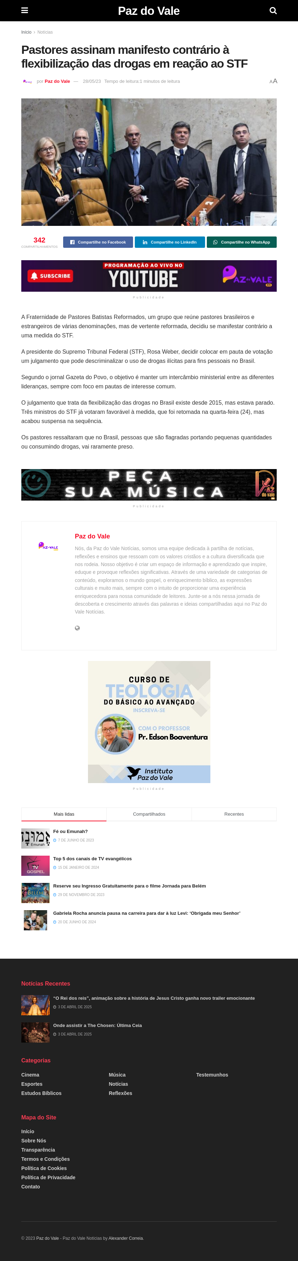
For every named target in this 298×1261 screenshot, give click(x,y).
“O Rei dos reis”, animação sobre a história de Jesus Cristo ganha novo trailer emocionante (154, 998)
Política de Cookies (44, 1168)
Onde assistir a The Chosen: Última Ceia (97, 1025)
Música (117, 1075)
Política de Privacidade (48, 1177)
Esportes (32, 1084)
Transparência (38, 1150)
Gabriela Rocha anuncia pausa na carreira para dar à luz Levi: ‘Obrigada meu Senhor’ (147, 913)
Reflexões (120, 1093)
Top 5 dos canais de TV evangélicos (92, 858)
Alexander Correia (126, 1238)
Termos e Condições (45, 1159)
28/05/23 (92, 81)
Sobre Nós (33, 1140)
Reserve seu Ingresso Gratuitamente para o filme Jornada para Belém (129, 886)
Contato (30, 1186)
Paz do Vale (149, 11)
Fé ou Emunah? (70, 831)
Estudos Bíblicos (41, 1093)
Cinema (30, 1075)
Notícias (45, 32)
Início (26, 32)
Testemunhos (212, 1075)
